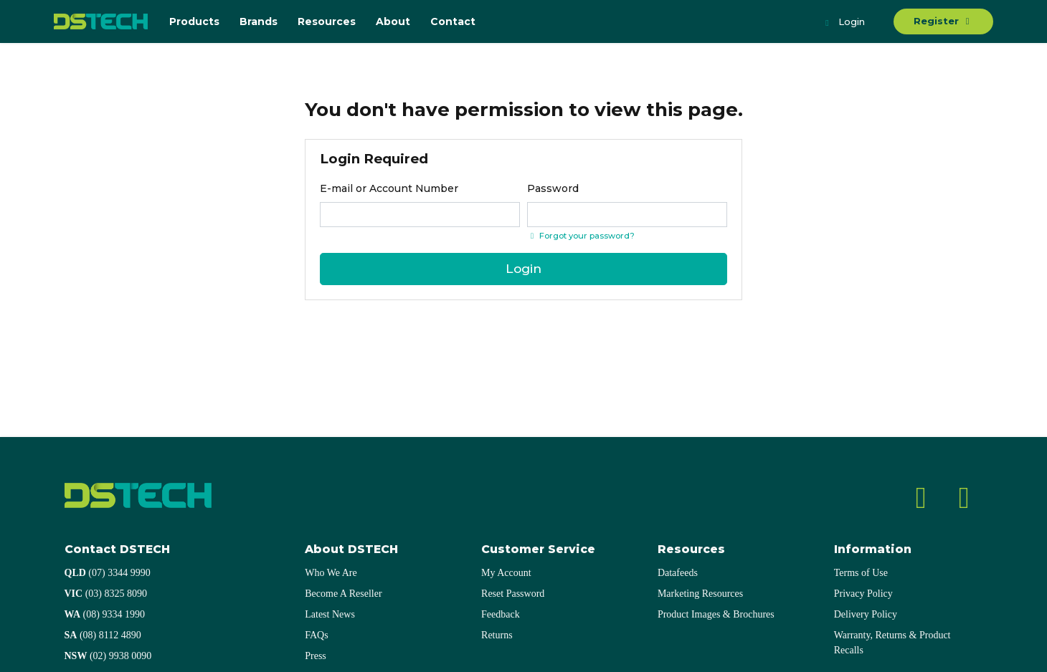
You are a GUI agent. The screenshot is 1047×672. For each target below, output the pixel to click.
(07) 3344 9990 (108, 572)
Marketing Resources (700, 593)
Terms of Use (861, 572)
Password (553, 188)
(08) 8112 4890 (103, 635)
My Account (506, 572)
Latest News (330, 614)
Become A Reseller (343, 593)
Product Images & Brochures (716, 614)
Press (315, 656)
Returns (497, 635)
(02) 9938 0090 (108, 656)
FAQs (316, 635)
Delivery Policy (865, 614)
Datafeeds (678, 572)
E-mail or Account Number (389, 188)
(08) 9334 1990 (105, 614)
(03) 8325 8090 (106, 593)
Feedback (500, 614)
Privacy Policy (863, 593)
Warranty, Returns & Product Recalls (892, 643)
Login (843, 22)
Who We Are (330, 572)
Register (943, 21)
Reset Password (512, 593)
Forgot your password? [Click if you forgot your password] (581, 236)
